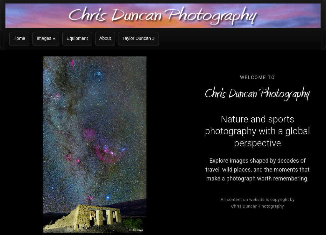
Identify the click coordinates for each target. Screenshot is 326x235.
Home (19, 38)
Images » (46, 38)
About (105, 38)
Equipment (77, 38)
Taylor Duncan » (138, 38)
